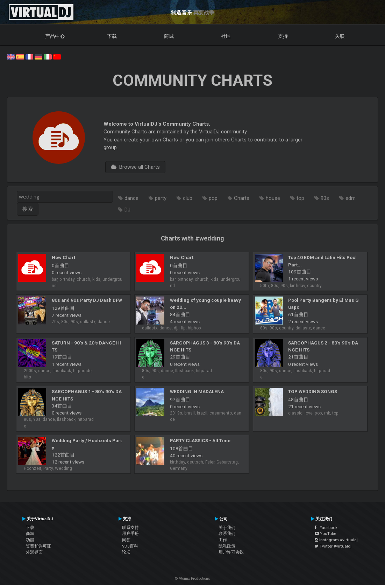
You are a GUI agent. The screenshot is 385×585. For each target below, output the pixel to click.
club (187, 198)
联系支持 (130, 527)
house (273, 198)
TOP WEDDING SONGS (312, 391)
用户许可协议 (231, 552)
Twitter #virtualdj (333, 546)
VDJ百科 (130, 546)
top (300, 198)
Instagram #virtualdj (336, 539)
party (160, 198)
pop (213, 198)
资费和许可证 (38, 546)
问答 (126, 539)
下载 (112, 36)
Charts (241, 198)
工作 (223, 539)
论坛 (126, 552)
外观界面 (34, 552)
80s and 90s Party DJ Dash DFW (87, 300)
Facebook (326, 527)
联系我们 (227, 533)
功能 (30, 539)
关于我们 (227, 527)
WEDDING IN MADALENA (197, 391)
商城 (169, 36)
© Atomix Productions (192, 578)
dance (131, 198)
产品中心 (55, 36)
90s (325, 198)
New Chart (63, 257)
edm (350, 198)
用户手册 (130, 533)
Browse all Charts (135, 167)
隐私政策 (227, 546)
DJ (127, 210)
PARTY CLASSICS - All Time (200, 440)
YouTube (325, 533)
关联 (340, 36)
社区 (226, 36)
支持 (283, 36)
